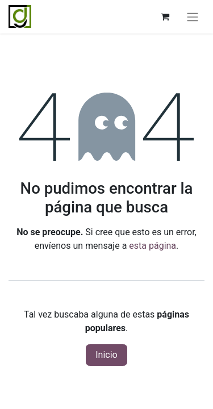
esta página (152, 245)
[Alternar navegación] (192, 17)
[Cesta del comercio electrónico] (164, 16)
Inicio (106, 354)
